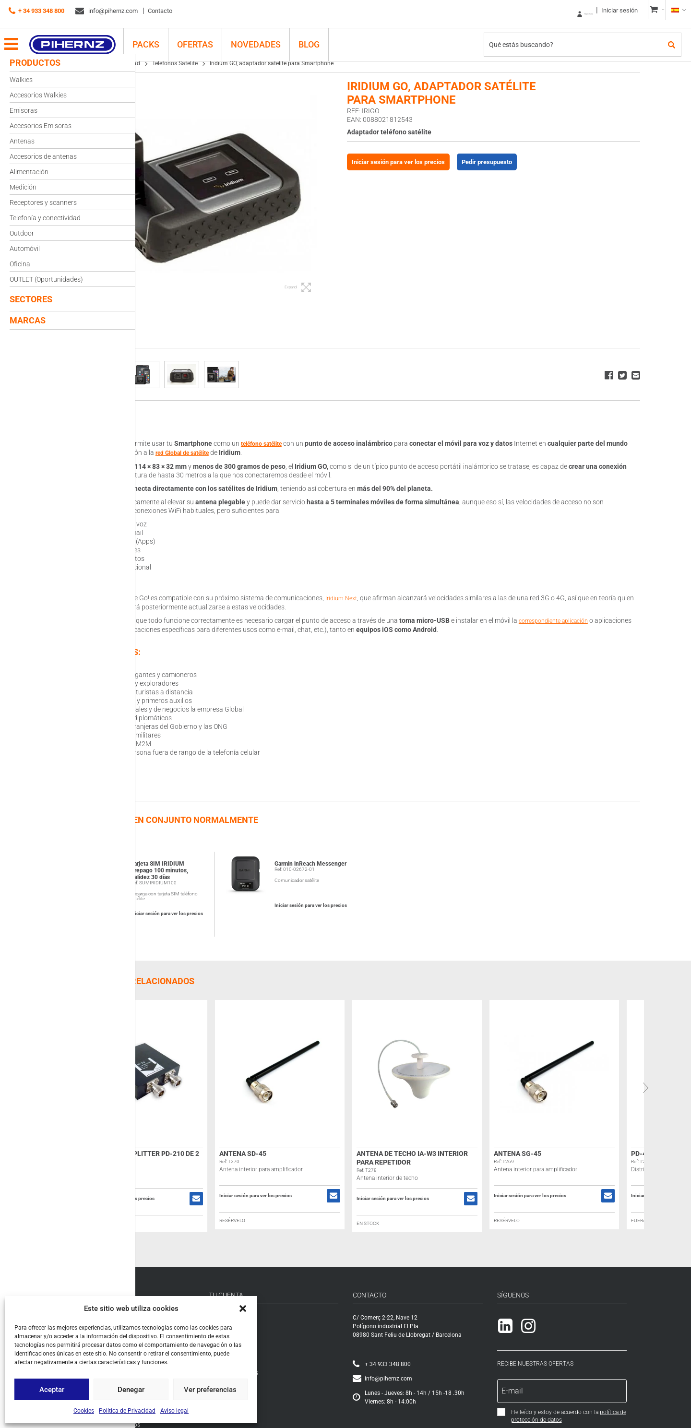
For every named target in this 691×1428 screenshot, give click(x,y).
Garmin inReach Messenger (354, 865)
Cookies (83, 1410)
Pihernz (84, 37)
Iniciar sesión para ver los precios (453, 162)
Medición (23, 187)
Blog (320, 37)
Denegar (131, 1389)
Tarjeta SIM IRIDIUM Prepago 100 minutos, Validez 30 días (224, 868)
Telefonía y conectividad (45, 218)
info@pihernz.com (106, 11)
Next (683, 1086)
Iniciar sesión (593, 10)
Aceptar (51, 1389)
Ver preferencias (210, 1389)
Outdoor (22, 233)
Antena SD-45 (307, 1151)
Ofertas (207, 37)
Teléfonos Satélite (239, 63)
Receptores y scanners (43, 202)
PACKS (157, 37)
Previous (143, 1086)
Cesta (294, 1362)
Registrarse (547, 10)
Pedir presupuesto (542, 162)
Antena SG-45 (582, 1151)
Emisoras (23, 110)
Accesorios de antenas (43, 156)
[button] (243, 1308)
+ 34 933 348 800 (36, 11)
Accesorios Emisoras (40, 126)
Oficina (20, 264)
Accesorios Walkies (38, 95)
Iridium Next (408, 597)
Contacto (160, 10)
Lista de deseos (306, 1371)
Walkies (21, 79)
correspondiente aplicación (624, 619)
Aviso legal (174, 1410)
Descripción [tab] (170, 421)
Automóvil (25, 248)
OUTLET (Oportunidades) (46, 279)
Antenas (22, 141)
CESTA (650, 10)
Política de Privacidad (127, 1410)
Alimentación (29, 172)
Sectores (31, 299)
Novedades (267, 37)
